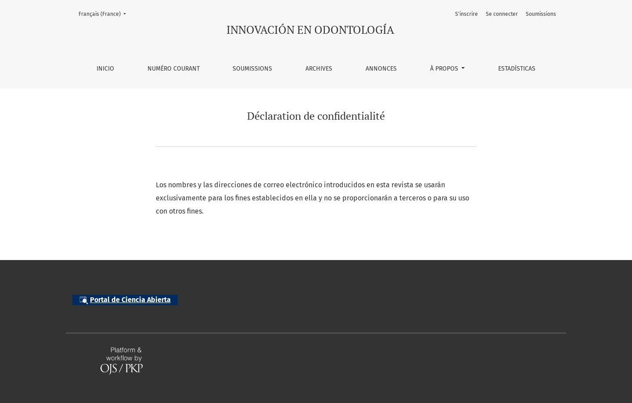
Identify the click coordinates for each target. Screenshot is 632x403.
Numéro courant (173, 68)
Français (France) (105, 13)
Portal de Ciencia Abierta (125, 300)
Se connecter (502, 14)
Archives (318, 68)
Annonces (381, 68)
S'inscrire (466, 14)
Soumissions (252, 68)
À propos (445, 68)
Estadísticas (516, 68)
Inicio (105, 68)
